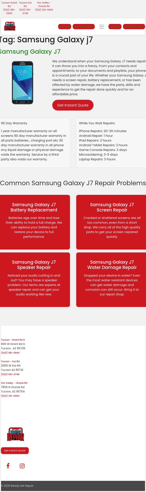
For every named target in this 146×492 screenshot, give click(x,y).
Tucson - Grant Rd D (13, 339)
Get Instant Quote (72, 105)
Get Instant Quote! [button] (15, 450)
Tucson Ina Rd (25, 4)
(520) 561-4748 (25, 11)
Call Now (64, 26)
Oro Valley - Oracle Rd (44, 4)
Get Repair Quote (83, 26)
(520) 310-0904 (44, 9)
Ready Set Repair (22, 486)
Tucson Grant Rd (9, 4)
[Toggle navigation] (101, 26)
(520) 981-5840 (9, 11)
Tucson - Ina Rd (10, 361)
